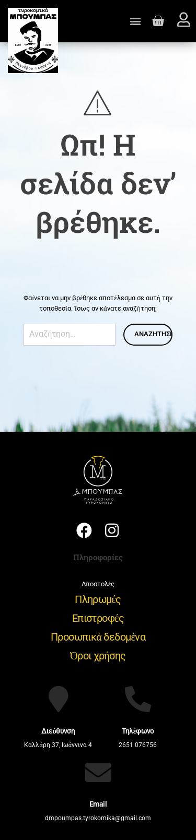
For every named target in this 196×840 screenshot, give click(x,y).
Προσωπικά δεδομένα (98, 637)
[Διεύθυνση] (58, 699)
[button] (135, 21)
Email (98, 804)
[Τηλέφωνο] (138, 699)
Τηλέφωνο (138, 731)
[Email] (98, 772)
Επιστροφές (98, 618)
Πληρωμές (98, 599)
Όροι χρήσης (97, 655)
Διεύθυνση (58, 731)
